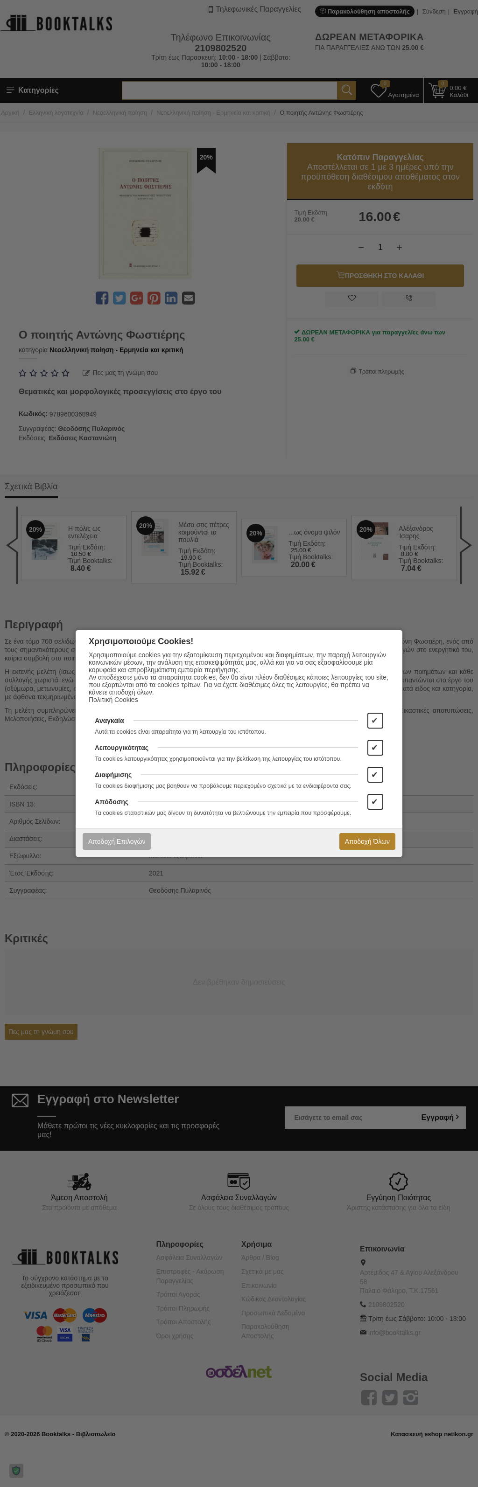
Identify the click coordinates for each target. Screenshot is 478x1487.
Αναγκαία (109, 720)
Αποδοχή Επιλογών (116, 841)
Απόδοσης (111, 802)
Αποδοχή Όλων (367, 841)
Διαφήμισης (113, 774)
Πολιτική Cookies (113, 699)
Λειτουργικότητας (121, 747)
